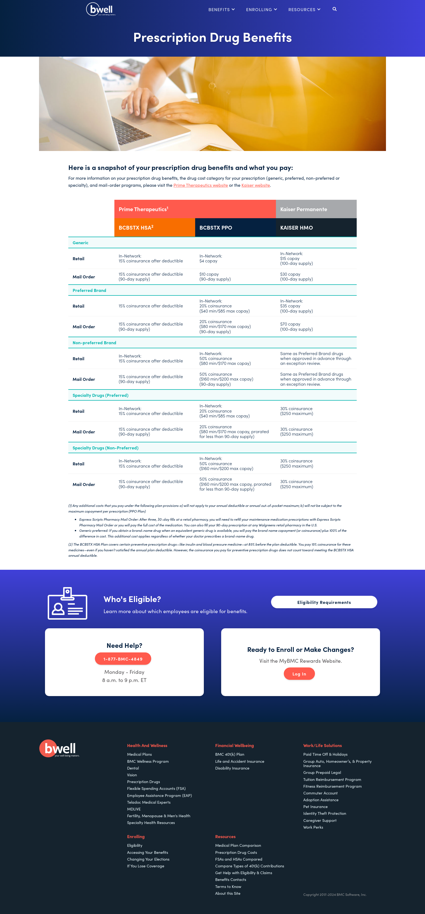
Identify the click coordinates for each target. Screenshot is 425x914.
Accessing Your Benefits (147, 852)
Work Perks (313, 827)
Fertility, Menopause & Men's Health (158, 815)
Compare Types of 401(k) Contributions (249, 865)
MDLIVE (134, 809)
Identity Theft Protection (324, 813)
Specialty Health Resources (151, 822)
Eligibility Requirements (324, 602)
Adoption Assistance (321, 799)
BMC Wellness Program (148, 761)
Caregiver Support (320, 820)
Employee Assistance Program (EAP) (159, 795)
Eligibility (134, 845)
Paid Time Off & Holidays (325, 754)
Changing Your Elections (148, 859)
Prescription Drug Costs (236, 852)
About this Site (227, 893)
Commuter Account (320, 793)
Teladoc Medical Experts (148, 802)
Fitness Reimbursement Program (332, 786)
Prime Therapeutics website (200, 185)
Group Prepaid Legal (322, 772)
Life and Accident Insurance (239, 761)
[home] (100, 9)
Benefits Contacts (230, 879)
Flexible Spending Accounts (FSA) (156, 788)
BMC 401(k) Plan (229, 754)
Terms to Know (228, 886)
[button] (222, 9)
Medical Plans (139, 754)
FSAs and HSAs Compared (238, 859)
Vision (132, 774)
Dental (133, 768)
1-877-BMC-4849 (123, 658)
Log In (299, 674)
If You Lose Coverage (145, 865)
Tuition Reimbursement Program (332, 779)
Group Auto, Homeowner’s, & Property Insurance (337, 763)
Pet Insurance (315, 806)
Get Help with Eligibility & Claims (243, 872)
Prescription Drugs (143, 781)
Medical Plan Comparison (238, 845)
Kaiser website (256, 185)
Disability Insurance (232, 768)
